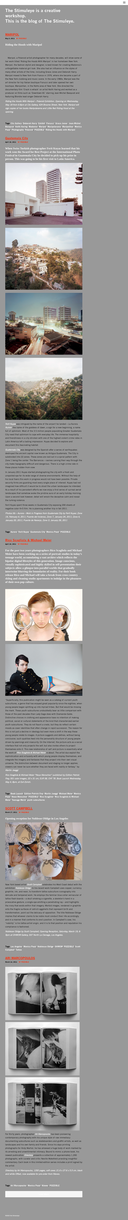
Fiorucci (50, 123)
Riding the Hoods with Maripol (60, 129)
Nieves (45, 1185)
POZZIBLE (39, 129)
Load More (44, 1194)
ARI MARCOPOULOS (20, 958)
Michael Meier (65, 793)
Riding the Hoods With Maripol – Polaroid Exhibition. (30, 101)
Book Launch (16, 793)
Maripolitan (67, 126)
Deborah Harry (30, 123)
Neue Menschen (19, 796)
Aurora (13, 532)
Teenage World (19, 800)
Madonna (33, 126)
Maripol (42, 126)
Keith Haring (21, 126)
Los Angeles (16, 946)
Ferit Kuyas (23, 532)
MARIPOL (12, 34)
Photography (18, 129)
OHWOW (59, 946)
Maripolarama (54, 126)
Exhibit (41, 123)
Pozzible (22, 38)
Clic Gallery (16, 123)
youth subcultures (36, 800)
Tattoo (19, 949)
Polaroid (29, 129)
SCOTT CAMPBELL (19, 808)
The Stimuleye (19, 10)
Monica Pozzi (52, 532)
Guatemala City (16, 138)
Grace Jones (61, 123)
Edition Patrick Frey (33, 793)
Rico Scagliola (47, 796)
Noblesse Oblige (46, 946)
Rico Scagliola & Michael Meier (28, 540)
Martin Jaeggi (51, 793)
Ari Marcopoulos (18, 1185)
